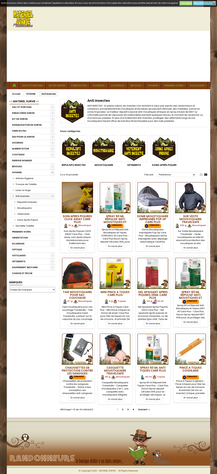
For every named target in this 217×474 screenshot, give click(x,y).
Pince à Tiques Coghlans (191, 369)
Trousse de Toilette (26, 184)
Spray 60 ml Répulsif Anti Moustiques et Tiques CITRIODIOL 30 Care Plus (115, 222)
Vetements (23, 214)
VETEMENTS (18, 261)
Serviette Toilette (25, 225)
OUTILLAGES (197, 85)
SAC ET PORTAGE (32, 85)
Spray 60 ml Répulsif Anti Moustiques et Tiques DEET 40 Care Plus (190, 298)
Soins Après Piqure (27, 219)
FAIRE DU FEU (78, 85)
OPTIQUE (17, 249)
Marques (15, 282)
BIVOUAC (136, 85)
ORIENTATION (20, 237)
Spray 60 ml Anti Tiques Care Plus (153, 369)
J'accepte (186, 3)
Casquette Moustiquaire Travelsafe (115, 370)
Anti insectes (22, 196)
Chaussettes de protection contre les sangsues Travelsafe (77, 372)
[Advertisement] (108, 56)
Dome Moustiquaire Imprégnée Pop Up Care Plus (152, 219)
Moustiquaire (24, 208)
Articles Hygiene (24, 178)
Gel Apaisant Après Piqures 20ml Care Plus (153, 295)
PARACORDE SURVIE (23, 113)
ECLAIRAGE (18, 243)
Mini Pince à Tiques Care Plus (115, 293)
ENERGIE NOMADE (22, 160)
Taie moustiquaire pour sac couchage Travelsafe (77, 296)
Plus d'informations (204, 3)
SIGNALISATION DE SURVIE (27, 125)
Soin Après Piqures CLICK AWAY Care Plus (77, 219)
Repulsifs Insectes (27, 202)
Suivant (144, 409)
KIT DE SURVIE (57, 85)
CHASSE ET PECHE (22, 273)
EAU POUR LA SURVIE (23, 136)
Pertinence (177, 175)
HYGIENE (153, 85)
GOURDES (99, 85)
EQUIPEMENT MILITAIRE (25, 267)
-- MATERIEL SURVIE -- (24, 101)
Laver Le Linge (23, 190)
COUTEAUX (117, 85)
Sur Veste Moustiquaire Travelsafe (191, 219)
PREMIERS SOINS (173, 85)
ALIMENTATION (20, 148)
